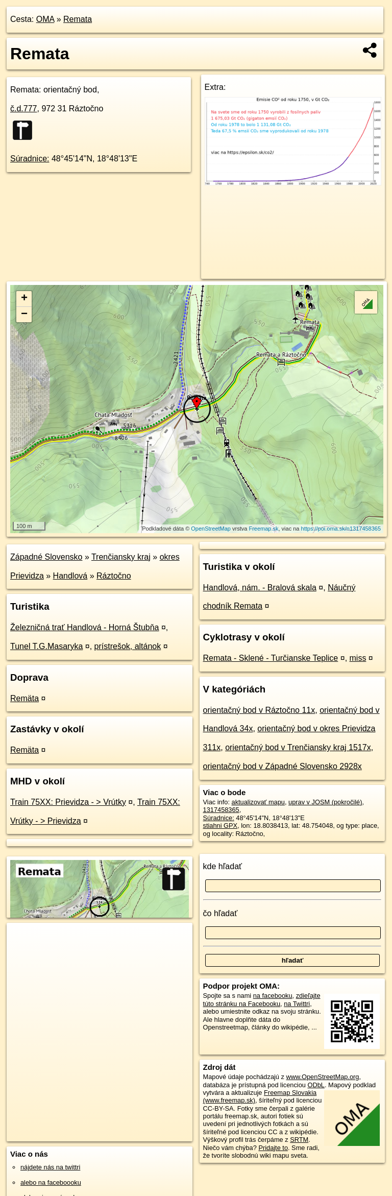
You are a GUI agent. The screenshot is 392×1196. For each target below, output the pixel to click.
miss (358, 658)
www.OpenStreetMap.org (322, 1077)
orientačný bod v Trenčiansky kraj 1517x (298, 747)
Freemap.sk (263, 528)
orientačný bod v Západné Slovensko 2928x (282, 766)
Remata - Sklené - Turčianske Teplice (270, 658)
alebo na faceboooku (50, 1182)
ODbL (315, 1085)
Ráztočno (113, 575)
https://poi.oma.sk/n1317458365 (341, 528)
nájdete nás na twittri (50, 1167)
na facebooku (272, 995)
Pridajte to (273, 1148)
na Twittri (297, 1004)
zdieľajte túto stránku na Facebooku (262, 999)
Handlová (70, 575)
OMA (45, 19)
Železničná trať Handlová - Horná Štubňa (84, 627)
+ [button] (24, 298)
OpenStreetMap (211, 528)
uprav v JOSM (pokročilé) (325, 802)
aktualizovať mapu (258, 802)
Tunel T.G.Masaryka (46, 646)
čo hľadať (220, 913)
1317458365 (221, 810)
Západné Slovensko (46, 557)
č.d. (23, 108)
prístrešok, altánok (127, 646)
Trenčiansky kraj (121, 557)
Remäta (24, 698)
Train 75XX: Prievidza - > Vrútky (68, 802)
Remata (77, 19)
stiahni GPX (220, 825)
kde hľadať (222, 866)
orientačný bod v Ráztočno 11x (259, 710)
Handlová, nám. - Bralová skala (259, 587)
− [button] (24, 314)
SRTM (299, 1139)
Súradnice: (30, 158)
